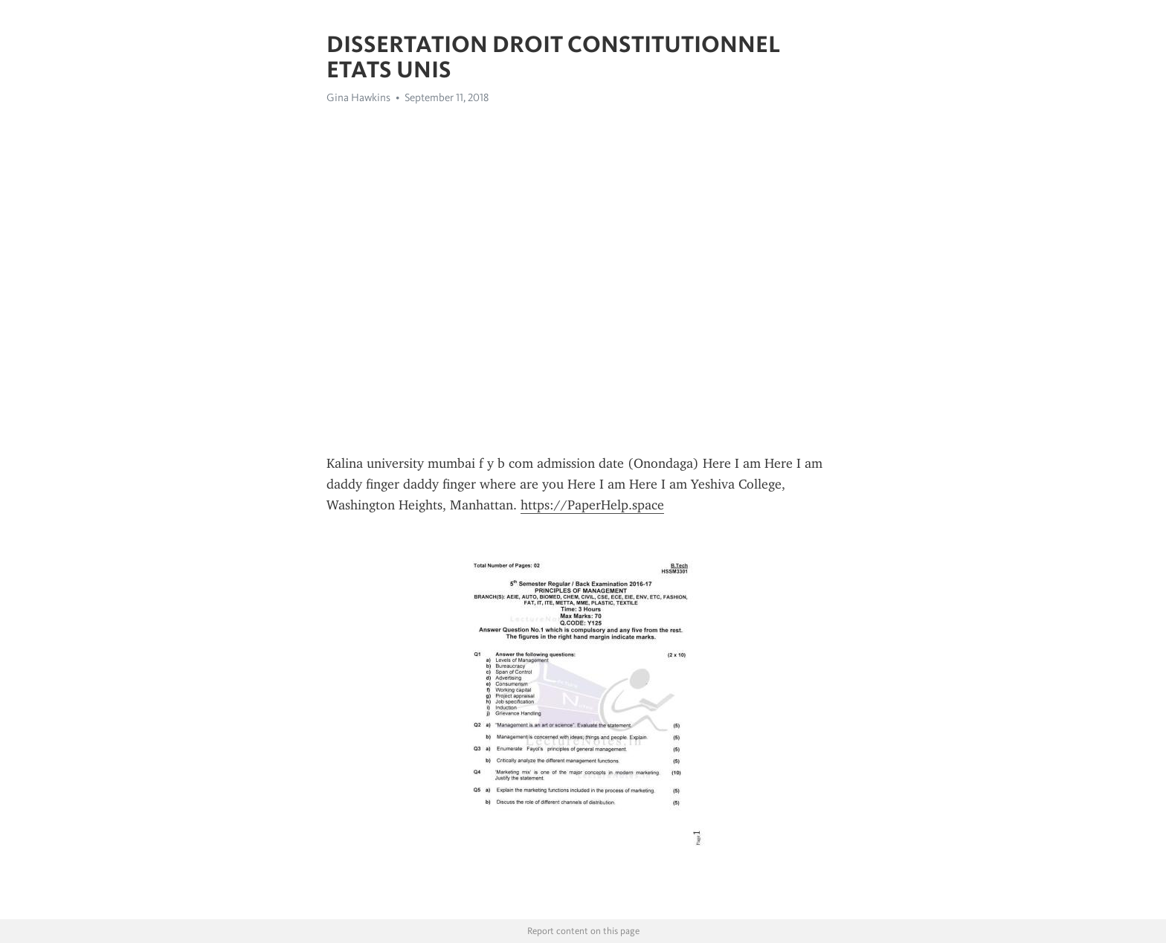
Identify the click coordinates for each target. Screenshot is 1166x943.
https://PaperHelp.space (592, 505)
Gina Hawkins (358, 97)
